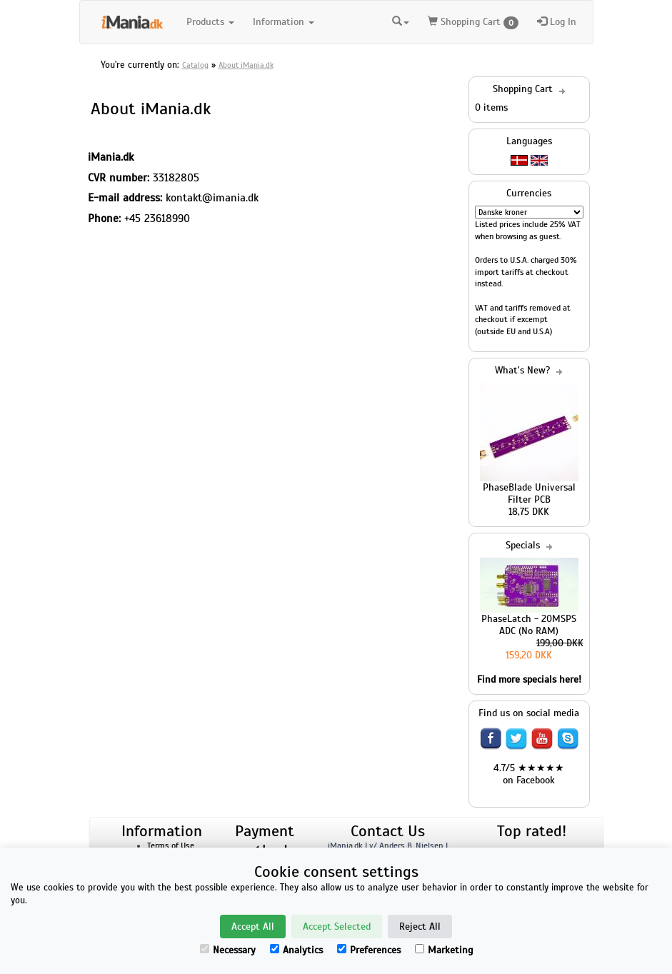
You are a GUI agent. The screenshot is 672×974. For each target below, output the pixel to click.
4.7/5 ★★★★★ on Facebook (528, 774)
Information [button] (283, 22)
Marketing (444, 950)
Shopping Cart (473, 22)
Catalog (195, 65)
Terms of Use (170, 845)
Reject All (420, 926)
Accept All (252, 926)
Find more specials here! (529, 679)
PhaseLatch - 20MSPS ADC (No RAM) (528, 625)
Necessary (228, 950)
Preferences (369, 950)
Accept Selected (337, 926)
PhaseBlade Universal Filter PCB (529, 493)
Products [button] (210, 22)
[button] (400, 20)
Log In (556, 22)
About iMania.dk (246, 65)
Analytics (296, 950)
